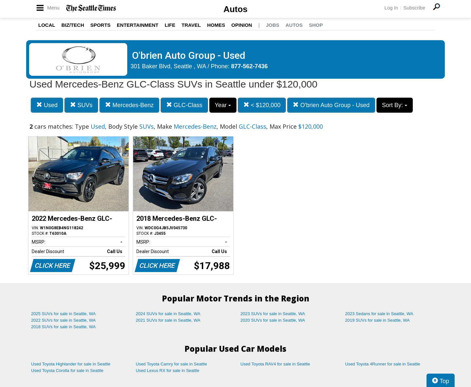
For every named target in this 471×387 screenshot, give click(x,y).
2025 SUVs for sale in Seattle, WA (63, 313)
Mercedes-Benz (129, 105)
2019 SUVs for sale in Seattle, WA (377, 320)
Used (47, 105)
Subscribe (414, 7)
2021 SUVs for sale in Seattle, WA (168, 320)
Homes (216, 25)
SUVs (81, 105)
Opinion (241, 25)
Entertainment (137, 25)
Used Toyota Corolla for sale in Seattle (67, 370)
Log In (391, 7)
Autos (235, 9)
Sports (100, 25)
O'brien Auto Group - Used (331, 105)
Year (223, 105)
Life (170, 25)
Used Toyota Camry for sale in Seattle (171, 364)
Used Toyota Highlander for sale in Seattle (71, 364)
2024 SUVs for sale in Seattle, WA (168, 313)
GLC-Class (184, 105)
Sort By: (394, 105)
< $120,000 (262, 105)
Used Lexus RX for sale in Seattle (167, 370)
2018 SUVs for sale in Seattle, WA (63, 326)
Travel (191, 25)
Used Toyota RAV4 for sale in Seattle (275, 364)
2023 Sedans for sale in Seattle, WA (379, 313)
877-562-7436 (249, 66)
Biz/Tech (72, 25)
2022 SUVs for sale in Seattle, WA (63, 320)
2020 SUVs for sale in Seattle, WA (272, 320)
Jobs (272, 25)
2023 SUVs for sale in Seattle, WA (272, 313)
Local (46, 25)
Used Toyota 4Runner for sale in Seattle (382, 364)
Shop (316, 25)
